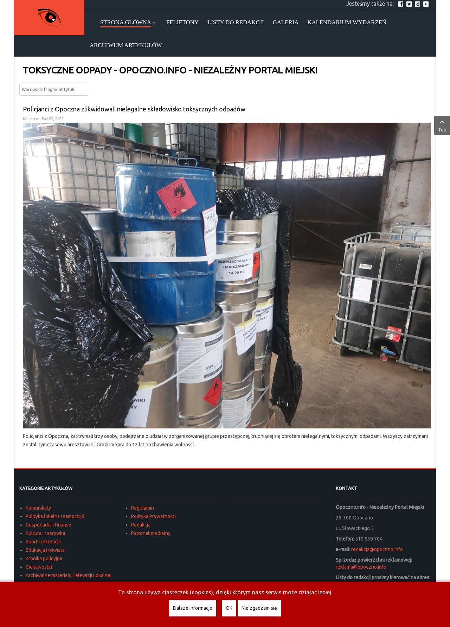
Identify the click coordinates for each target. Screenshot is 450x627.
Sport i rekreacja (43, 541)
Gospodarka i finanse (48, 525)
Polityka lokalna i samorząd (55, 516)
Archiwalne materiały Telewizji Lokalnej (68, 575)
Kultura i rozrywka (45, 533)
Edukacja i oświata (45, 550)
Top (442, 125)
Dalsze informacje (192, 608)
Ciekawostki (39, 567)
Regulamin (142, 508)
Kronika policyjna (44, 558)
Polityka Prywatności (153, 516)
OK (229, 608)
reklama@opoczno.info (361, 567)
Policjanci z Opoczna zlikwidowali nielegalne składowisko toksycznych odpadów (134, 108)
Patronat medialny (151, 533)
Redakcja (140, 525)
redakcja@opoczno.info (377, 549)
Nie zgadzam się (259, 608)
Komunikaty (38, 508)
